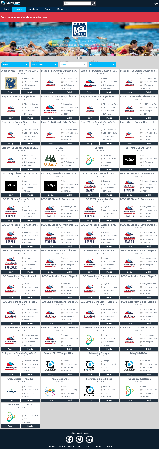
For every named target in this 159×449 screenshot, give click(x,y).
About (47, 9)
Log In (155, 3)
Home (6, 9)
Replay (10, 92)
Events (19, 9)
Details (30, 92)
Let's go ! (46, 17)
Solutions (33, 9)
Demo (60, 9)
